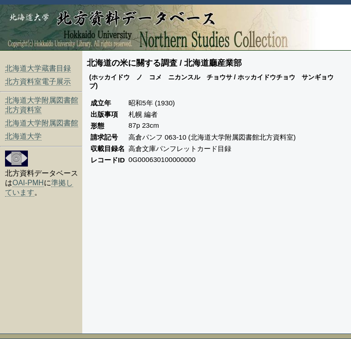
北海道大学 (23, 136)
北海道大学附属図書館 (41, 123)
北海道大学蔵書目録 (38, 68)
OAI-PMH (27, 183)
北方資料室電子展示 (38, 81)
